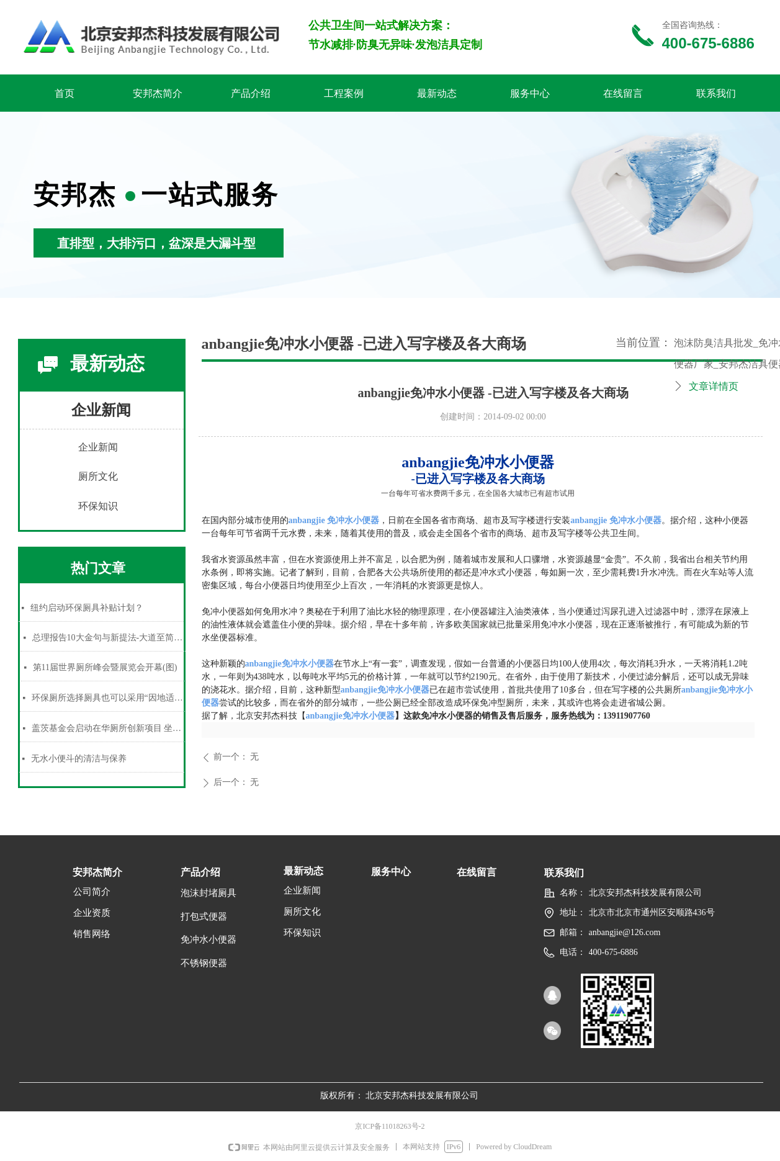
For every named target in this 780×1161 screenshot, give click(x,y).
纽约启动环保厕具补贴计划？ (86, 607)
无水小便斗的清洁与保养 (79, 758)
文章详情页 (713, 386)
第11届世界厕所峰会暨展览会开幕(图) (105, 667)
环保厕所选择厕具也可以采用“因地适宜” (108, 697)
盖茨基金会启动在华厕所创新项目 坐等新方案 (108, 728)
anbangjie (334, 520)
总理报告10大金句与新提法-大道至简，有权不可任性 (109, 637)
